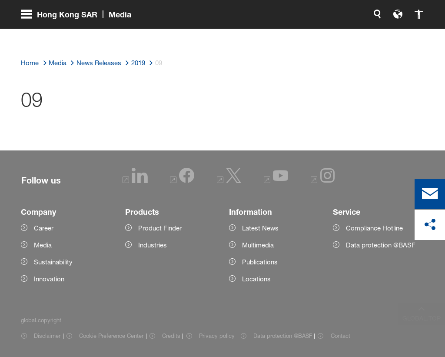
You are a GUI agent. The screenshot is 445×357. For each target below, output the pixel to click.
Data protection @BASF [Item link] (282, 335)
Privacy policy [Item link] (217, 335)
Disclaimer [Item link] (47, 335)
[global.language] (307, 34)
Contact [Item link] (340, 335)
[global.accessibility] (327, 34)
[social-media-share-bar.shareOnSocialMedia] (430, 225)
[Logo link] (389, 34)
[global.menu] (79, 34)
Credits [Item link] (171, 335)
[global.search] (286, 34)
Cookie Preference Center (111, 335)
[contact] (430, 194)
